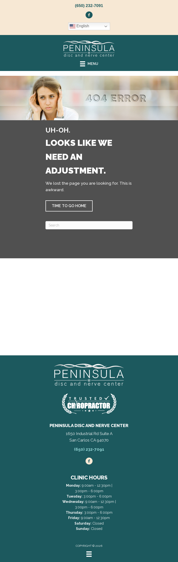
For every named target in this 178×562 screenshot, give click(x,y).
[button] (69, 205)
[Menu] (89, 554)
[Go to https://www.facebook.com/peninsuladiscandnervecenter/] (89, 15)
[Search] (89, 225)
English (79, 26)
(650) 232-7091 (89, 5)
